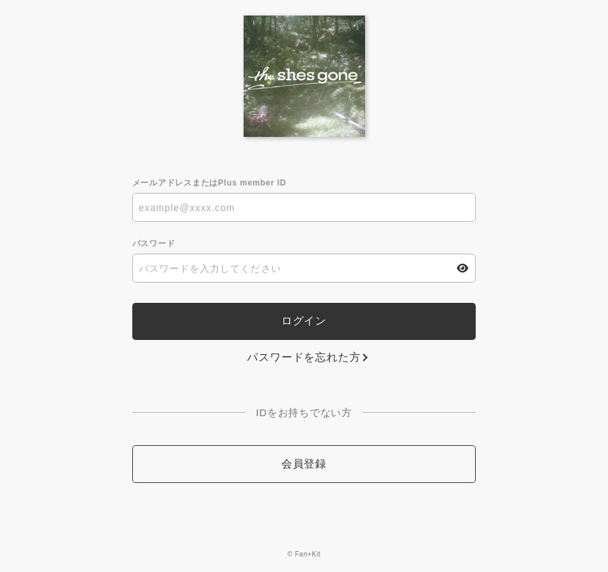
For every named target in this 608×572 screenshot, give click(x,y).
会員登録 (304, 463)
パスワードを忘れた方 (303, 357)
